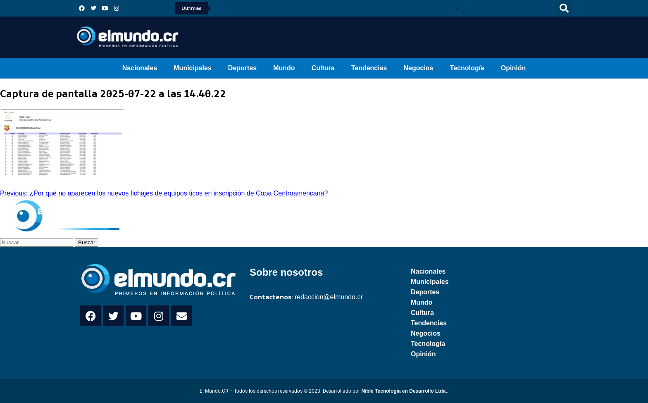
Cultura (323, 68)
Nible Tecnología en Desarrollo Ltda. (404, 391)
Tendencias (369, 68)
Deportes (242, 68)
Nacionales (139, 68)
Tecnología (467, 68)
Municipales (193, 68)
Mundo (284, 68)
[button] (564, 8)
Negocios (418, 68)
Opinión (513, 68)
